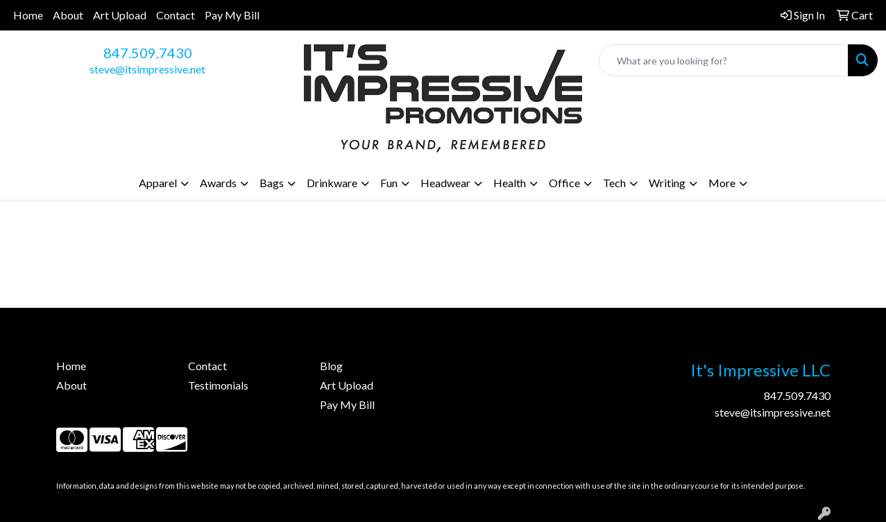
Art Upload (119, 14)
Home (28, 14)
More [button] (721, 182)
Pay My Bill (232, 14)
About (68, 14)
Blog (331, 365)
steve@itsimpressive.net (147, 69)
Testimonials (218, 385)
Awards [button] (218, 182)
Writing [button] (667, 182)
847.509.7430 (147, 52)
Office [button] (564, 182)
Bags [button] (271, 182)
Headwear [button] (445, 182)
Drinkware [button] (332, 182)
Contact (175, 14)
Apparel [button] (158, 182)
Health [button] (509, 182)
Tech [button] (614, 182)
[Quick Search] (724, 60)
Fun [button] (389, 182)
